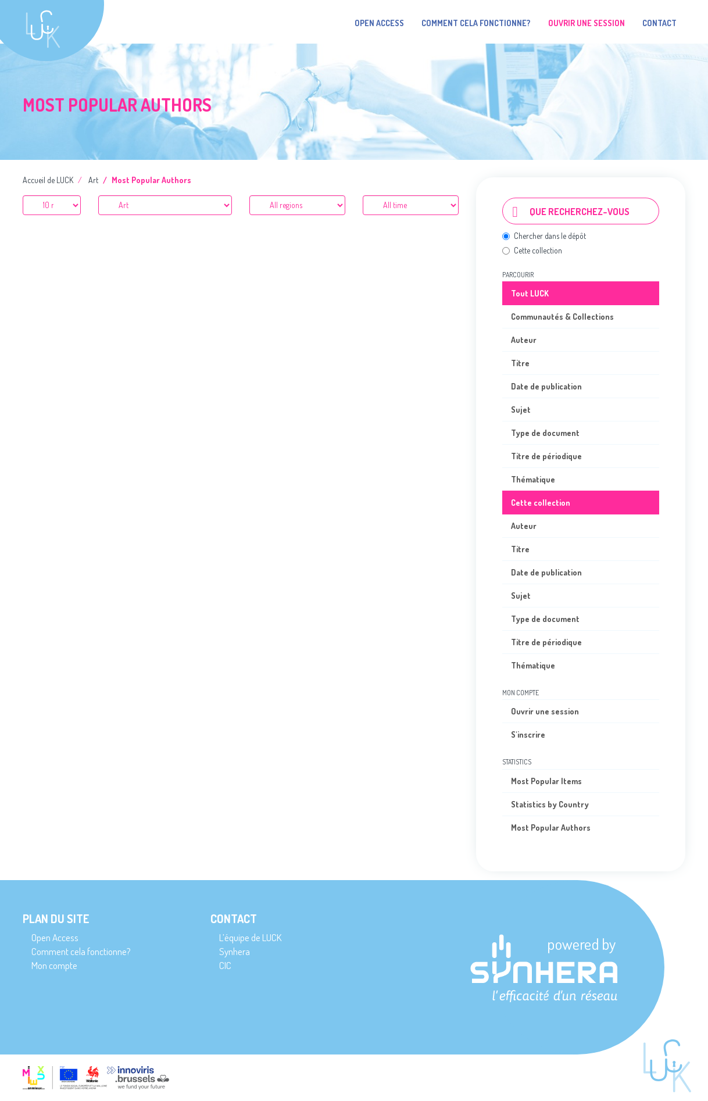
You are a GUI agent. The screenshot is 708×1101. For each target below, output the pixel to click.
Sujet (521, 409)
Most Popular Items (546, 781)
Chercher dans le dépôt (544, 236)
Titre (520, 363)
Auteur (524, 340)
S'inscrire (528, 734)
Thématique (533, 479)
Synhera (234, 951)
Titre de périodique (546, 456)
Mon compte (54, 965)
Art (93, 180)
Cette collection (532, 250)
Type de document (545, 433)
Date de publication (546, 386)
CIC (225, 965)
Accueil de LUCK (48, 180)
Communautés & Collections (562, 316)
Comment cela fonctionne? (476, 23)
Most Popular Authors (551, 827)
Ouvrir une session (545, 711)
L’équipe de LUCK (250, 937)
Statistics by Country (550, 804)
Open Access (379, 23)
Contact (659, 23)
